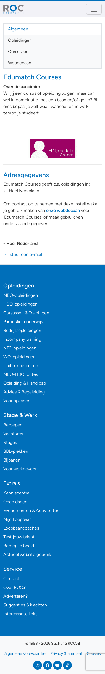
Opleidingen (20, 40)
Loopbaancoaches (21, 528)
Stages (10, 442)
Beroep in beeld (18, 545)
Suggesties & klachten (25, 605)
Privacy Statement (66, 653)
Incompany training (22, 339)
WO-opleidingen (19, 356)
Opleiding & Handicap (24, 383)
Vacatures (13, 433)
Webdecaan (19, 62)
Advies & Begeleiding (24, 392)
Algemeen (18, 29)
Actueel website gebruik (27, 554)
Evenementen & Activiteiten (31, 510)
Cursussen (18, 51)
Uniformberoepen (20, 365)
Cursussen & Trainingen (26, 312)
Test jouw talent (19, 536)
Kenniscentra (16, 493)
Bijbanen (11, 460)
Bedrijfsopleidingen (22, 330)
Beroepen (12, 424)
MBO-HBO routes (20, 374)
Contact (11, 578)
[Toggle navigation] (94, 9)
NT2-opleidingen (19, 348)
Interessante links (20, 613)
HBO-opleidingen (20, 304)
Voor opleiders (17, 400)
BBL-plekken (15, 451)
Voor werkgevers (19, 468)
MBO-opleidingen (20, 295)
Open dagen (15, 501)
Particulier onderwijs (23, 321)
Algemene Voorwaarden (25, 653)
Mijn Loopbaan (17, 519)
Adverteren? (15, 596)
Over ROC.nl (15, 587)
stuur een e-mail (22, 254)
